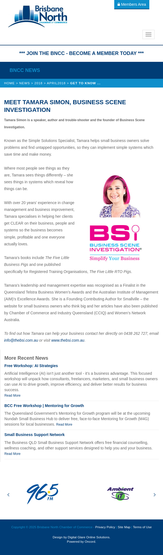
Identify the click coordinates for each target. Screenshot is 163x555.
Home (9, 83)
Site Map (124, 527)
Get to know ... (85, 83)
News (24, 83)
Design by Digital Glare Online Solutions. (81, 537)
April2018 (56, 83)
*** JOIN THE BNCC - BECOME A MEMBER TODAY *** (81, 53)
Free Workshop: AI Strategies (31, 366)
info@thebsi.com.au (21, 340)
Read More (12, 395)
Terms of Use (142, 527)
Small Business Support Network (34, 434)
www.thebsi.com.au (67, 340)
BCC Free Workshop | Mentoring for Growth (44, 405)
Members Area (132, 4)
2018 (39, 83)
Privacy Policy (105, 527)
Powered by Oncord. (81, 541)
